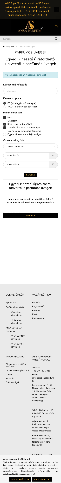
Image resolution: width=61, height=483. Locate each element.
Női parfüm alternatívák (16, 314)
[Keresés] (30, 39)
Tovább (29, 215)
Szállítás (10, 378)
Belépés (36, 303)
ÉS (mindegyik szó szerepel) (21, 103)
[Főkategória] (8, 46)
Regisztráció (38, 306)
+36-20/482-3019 (41, 371)
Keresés (30, 175)
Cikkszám (12, 120)
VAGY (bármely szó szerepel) (22, 106)
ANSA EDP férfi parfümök (18, 337)
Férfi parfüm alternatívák (16, 322)
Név (9, 117)
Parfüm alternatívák (15, 307)
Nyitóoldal (11, 302)
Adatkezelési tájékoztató (17, 371)
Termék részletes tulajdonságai (23, 127)
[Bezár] (56, 9)
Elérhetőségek (12, 382)
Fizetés (9, 374)
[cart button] (56, 26)
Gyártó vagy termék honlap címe (24, 131)
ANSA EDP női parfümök (17, 345)
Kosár (35, 314)
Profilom (36, 310)
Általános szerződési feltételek (16, 365)
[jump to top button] (54, 463)
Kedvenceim (38, 318)
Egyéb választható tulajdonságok (24, 134)
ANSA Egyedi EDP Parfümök (14, 330)
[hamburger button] (5, 26)
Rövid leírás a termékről (19, 124)
